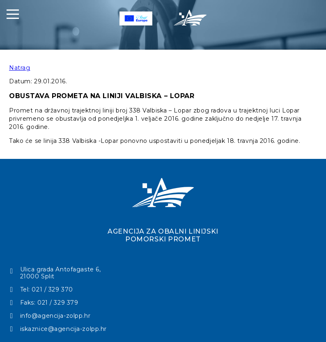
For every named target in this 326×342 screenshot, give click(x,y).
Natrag (19, 67)
